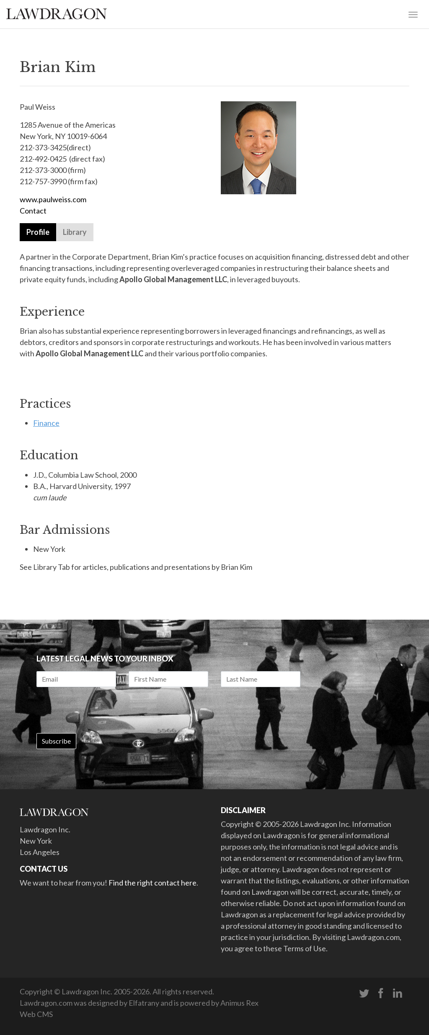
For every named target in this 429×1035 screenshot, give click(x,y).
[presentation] (100, 710)
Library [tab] (75, 232)
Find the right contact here (152, 882)
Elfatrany (144, 1002)
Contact (33, 210)
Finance (46, 422)
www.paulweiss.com (53, 199)
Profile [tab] (37, 232)
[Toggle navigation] (413, 13)
